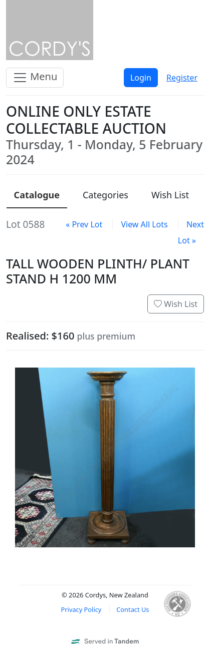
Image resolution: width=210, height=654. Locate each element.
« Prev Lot (84, 224)
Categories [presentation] (105, 195)
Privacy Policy (81, 609)
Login (140, 77)
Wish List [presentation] (170, 195)
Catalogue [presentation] (37, 195)
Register (181, 77)
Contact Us (132, 609)
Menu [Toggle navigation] (35, 77)
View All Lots (144, 224)
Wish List (175, 303)
